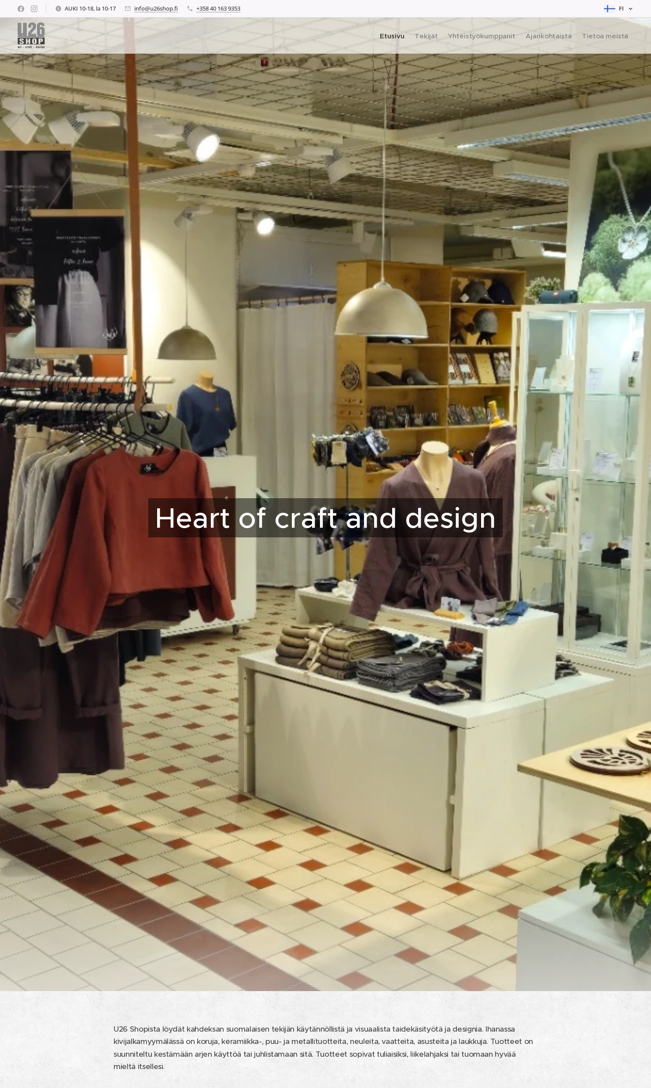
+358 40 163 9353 (218, 8)
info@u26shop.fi (156, 8)
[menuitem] (376, 36)
